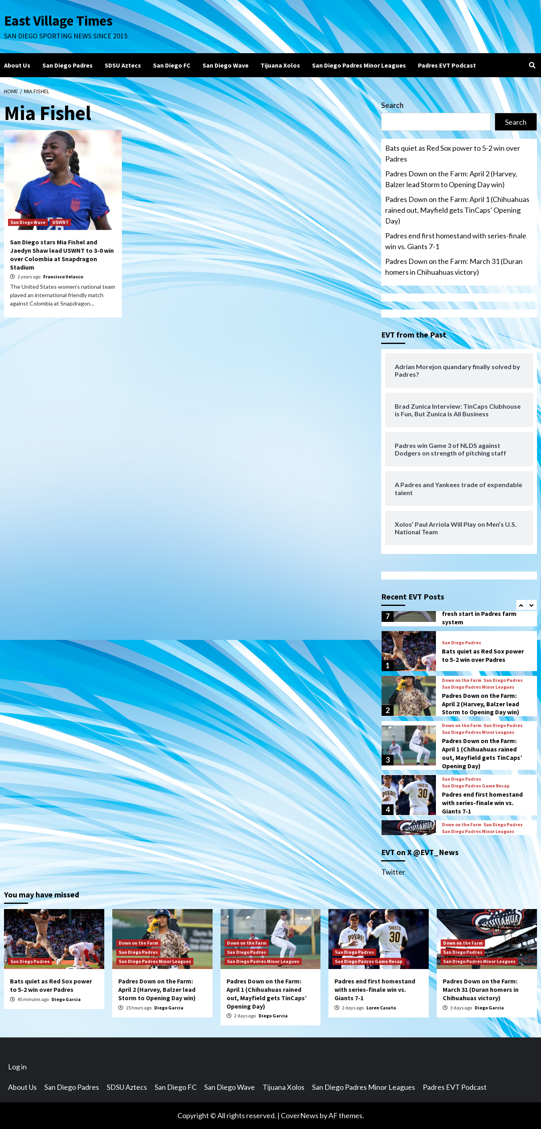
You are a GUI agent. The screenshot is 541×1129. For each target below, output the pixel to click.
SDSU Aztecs (123, 65)
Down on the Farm (461, 680)
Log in (17, 1066)
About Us (17, 65)
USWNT (60, 222)
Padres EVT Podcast (447, 65)
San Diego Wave (226, 65)
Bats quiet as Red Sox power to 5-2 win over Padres (452, 153)
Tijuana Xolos (280, 65)
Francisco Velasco (63, 277)
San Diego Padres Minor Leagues (359, 65)
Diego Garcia (66, 999)
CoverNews (299, 1115)
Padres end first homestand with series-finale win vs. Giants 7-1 (455, 241)
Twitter (393, 871)
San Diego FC (172, 65)
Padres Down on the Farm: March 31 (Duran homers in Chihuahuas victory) (454, 266)
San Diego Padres (67, 65)
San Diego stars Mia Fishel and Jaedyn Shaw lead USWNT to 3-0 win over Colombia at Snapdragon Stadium (62, 254)
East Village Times (58, 21)
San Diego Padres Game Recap (475, 785)
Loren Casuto (381, 1008)
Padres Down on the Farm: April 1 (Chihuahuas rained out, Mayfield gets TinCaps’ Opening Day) (457, 210)
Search (392, 105)
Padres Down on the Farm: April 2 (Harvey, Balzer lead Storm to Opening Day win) (451, 179)
